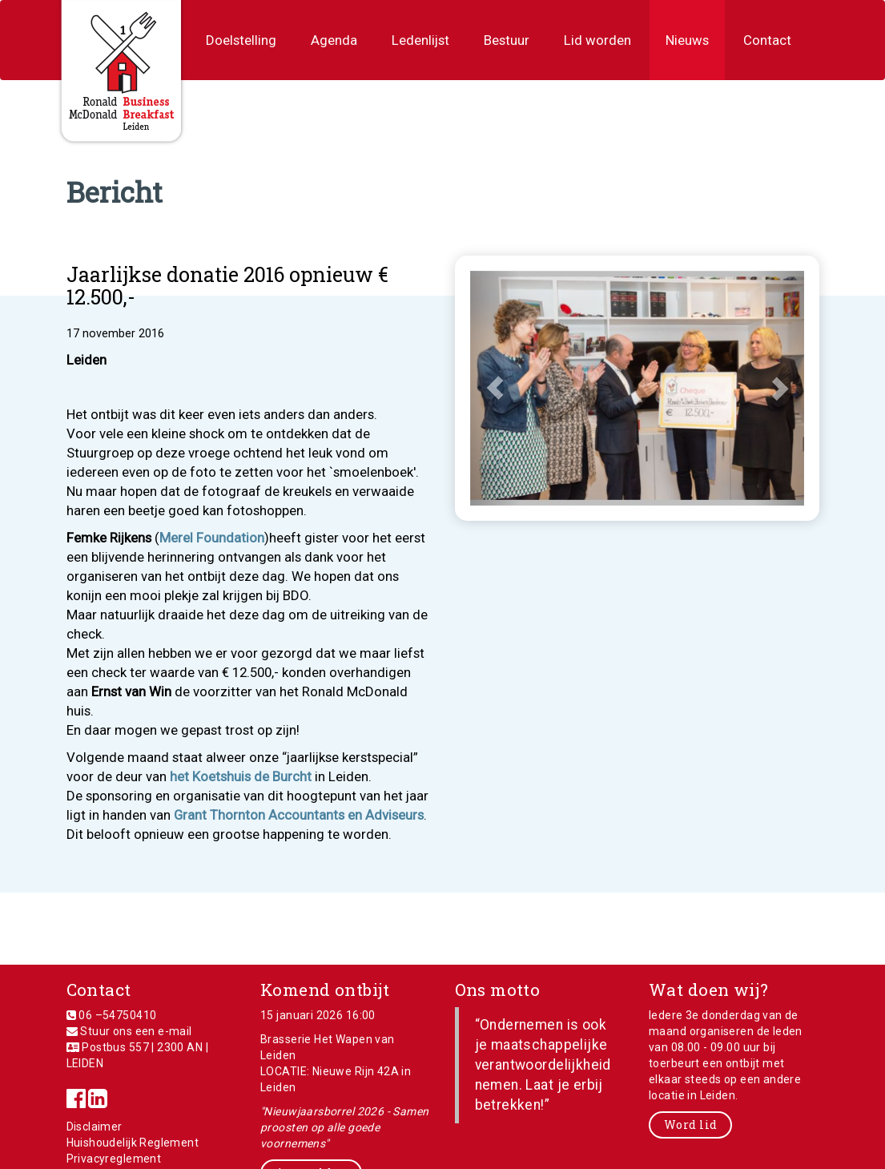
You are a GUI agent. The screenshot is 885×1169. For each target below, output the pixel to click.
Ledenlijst (420, 40)
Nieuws (687, 40)
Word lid (690, 1124)
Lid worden (597, 40)
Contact (767, 40)
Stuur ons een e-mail (135, 1031)
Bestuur (506, 40)
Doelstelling (241, 40)
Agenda (334, 40)
